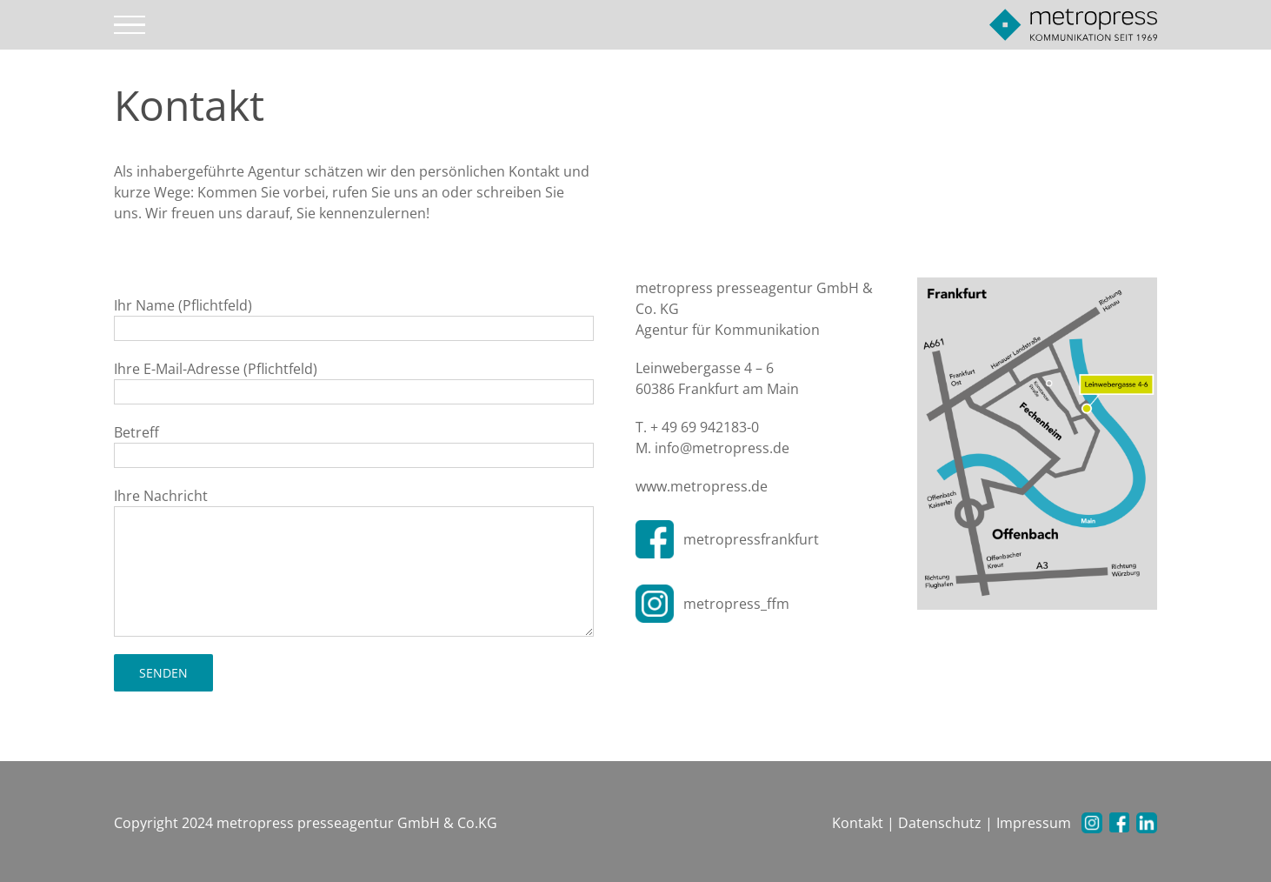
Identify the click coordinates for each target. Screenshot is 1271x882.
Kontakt (857, 822)
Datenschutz (940, 822)
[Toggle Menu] (130, 25)
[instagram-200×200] (655, 591)
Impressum (1033, 822)
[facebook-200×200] (655, 527)
